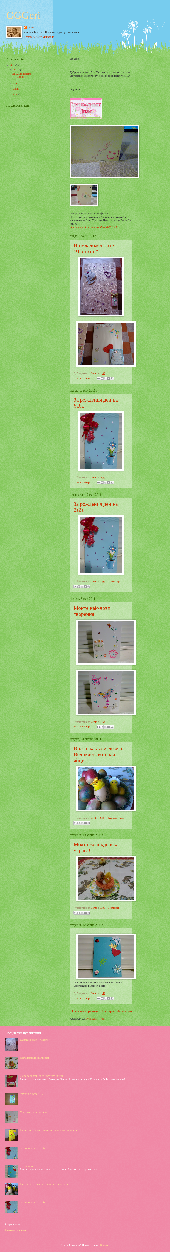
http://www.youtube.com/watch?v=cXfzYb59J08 (94, 227)
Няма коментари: (83, 378)
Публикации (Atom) (95, 1018)
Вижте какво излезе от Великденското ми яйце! (99, 754)
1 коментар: (114, 581)
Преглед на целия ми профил (39, 37)
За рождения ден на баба (33, 1148)
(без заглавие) (27, 1166)
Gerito (30, 27)
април (16, 88)
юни (15, 69)
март (15, 94)
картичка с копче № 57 (32, 1094)
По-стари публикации (116, 1011)
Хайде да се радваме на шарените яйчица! (42, 1076)
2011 (12, 65)
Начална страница (85, 1011)
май (15, 83)
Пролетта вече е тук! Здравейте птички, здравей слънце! (49, 1130)
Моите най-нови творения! (92, 611)
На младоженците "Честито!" (94, 248)
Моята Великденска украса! (34, 1058)
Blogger (104, 1245)
